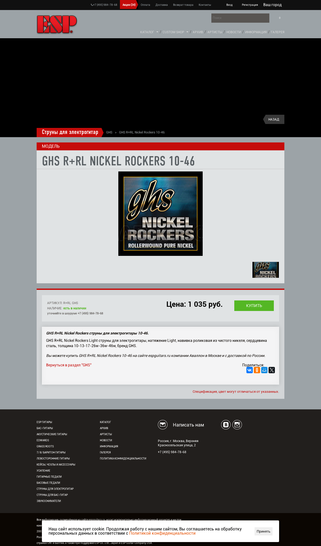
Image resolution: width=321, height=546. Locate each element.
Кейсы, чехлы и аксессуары (56, 464)
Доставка (161, 4)
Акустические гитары (52, 434)
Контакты (205, 4)
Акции (129, 4)
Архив (198, 32)
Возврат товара (183, 4)
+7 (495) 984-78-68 (104, 4)
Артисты (214, 32)
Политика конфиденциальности (123, 458)
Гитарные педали (49, 476)
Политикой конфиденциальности (162, 533)
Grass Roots (45, 446)
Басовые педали (48, 482)
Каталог (147, 32)
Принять (263, 531)
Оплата (145, 4)
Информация (256, 32)
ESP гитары (44, 422)
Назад (273, 119)
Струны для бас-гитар (52, 495)
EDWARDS (43, 440)
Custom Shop (173, 32)
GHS (109, 132)
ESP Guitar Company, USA (136, 543)
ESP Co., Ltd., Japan (106, 543)
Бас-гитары (45, 428)
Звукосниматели (49, 501)
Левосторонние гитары (53, 458)
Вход (229, 4)
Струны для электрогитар (70, 132)
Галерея (277, 32)
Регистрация (250, 4)
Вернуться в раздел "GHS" (68, 365)
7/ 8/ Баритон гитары (51, 452)
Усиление (43, 470)
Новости (233, 32)
